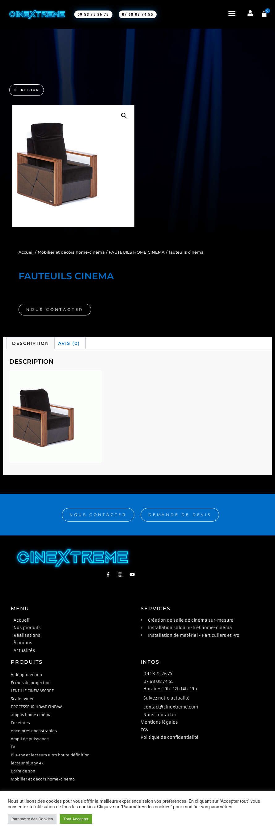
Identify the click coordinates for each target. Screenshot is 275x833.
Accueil (26, 252)
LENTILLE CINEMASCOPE (32, 690)
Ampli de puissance (30, 739)
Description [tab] (30, 343)
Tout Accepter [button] (75, 819)
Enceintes (20, 723)
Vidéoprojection (26, 674)
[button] (229, 13)
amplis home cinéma (31, 714)
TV (13, 747)
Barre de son (23, 771)
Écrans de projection (31, 682)
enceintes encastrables (34, 731)
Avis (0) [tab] (69, 343)
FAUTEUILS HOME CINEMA (137, 252)
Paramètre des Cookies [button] (32, 819)
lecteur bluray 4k (27, 763)
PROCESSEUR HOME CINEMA (36, 706)
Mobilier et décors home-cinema (71, 252)
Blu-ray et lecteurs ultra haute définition (50, 755)
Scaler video (23, 698)
